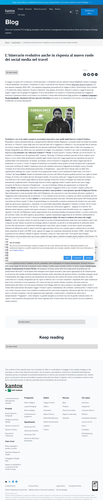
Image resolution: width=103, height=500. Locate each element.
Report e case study (69, 414)
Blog (51, 9)
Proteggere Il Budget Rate (12, 459)
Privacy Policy (33, 486)
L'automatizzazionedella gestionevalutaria (12, 400)
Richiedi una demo (89, 12)
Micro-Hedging (29, 410)
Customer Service (88, 410)
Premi (84, 426)
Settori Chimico (48, 414)
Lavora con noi (87, 422)
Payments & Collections (9, 434)
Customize (77, 258)
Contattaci (85, 430)
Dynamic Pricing (11, 430)
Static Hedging (29, 403)
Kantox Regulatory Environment (16, 490)
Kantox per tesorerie (31, 431)
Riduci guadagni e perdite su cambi (11, 447)
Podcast (65, 406)
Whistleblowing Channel (87, 434)
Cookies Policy (10, 486)
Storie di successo (40, 9)
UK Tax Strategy (61, 490)
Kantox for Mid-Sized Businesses (31, 439)
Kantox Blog (16, 42)
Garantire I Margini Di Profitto (12, 453)
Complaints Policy (75, 486)
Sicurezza (85, 403)
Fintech (46, 430)
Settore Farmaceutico (50, 422)
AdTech (46, 406)
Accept (88, 258)
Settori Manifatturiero (50, 418)
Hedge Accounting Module (11, 421)
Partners (85, 414)
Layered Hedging (30, 406)
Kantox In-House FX (12, 426)
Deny (67, 258)
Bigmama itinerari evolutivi (82, 85)
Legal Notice (60, 486)
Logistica (46, 426)
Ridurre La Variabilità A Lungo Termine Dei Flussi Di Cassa (13, 467)
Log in (76, 12)
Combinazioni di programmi (30, 415)
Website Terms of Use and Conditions (42, 490)
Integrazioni (86, 406)
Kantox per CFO (29, 427)
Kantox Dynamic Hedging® (11, 414)
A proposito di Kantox (89, 418)
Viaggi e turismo (49, 403)
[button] (20, 9)
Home (7, 42)
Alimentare (47, 410)
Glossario (66, 418)
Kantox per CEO (29, 434)
